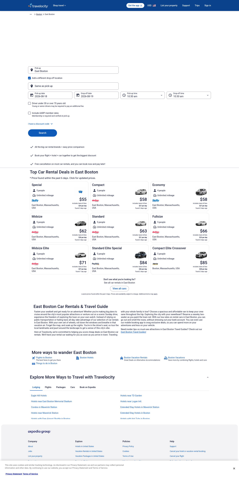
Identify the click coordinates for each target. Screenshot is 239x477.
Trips (197, 5)
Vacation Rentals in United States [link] (88, 421)
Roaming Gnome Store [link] (37, 446)
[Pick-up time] (142, 80)
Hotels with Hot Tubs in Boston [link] (135, 389)
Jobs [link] (30, 421)
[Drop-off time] (189, 80)
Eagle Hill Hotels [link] (39, 366)
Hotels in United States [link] (84, 417)
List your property (169, 5)
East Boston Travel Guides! (133, 302)
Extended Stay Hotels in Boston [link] (135, 383)
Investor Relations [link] (35, 441)
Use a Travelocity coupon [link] (180, 436)
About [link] (30, 417)
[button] (119, 109)
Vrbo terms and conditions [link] (133, 431)
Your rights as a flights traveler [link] (182, 441)
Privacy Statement (14, 474)
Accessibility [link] (128, 436)
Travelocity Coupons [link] (83, 446)
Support (186, 5)
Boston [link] (110, 15)
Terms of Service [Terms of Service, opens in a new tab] (30, 474)
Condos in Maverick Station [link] (44, 377)
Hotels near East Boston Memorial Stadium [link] (51, 371)
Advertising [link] (32, 451)
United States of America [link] (79, 15)
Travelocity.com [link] (34, 15)
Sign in (207, 5)
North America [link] (61, 15)
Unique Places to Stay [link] (84, 451)
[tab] (36, 357)
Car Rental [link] (48, 15)
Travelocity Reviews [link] (83, 441)
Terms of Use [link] (128, 426)
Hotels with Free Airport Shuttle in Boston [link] (50, 389)
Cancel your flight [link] (177, 426)
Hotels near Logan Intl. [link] (131, 371)
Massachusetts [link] (98, 15)
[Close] (234, 468)
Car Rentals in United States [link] (86, 436)
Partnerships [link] (33, 431)
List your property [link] (35, 426)
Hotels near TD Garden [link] (131, 366)
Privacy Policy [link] (128, 417)
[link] (53, 329)
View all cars (119, 258)
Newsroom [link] (32, 436)
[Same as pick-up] (165, 71)
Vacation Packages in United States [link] (89, 426)
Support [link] (173, 417)
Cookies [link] (126, 421)
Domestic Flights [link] (82, 431)
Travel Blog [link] (79, 455)
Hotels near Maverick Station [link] (44, 383)
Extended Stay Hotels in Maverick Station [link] (139, 377)
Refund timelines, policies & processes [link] (185, 431)
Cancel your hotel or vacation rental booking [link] (187, 421)
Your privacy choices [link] (131, 441)
